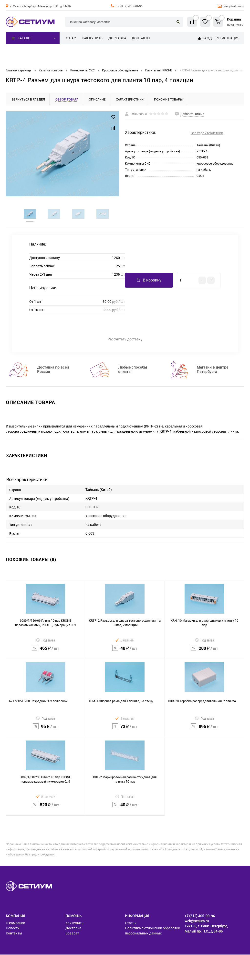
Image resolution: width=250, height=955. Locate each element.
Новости (13, 928)
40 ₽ (124, 808)
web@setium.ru (234, 6)
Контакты (141, 38)
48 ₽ (124, 651)
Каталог (22, 38)
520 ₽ (45, 808)
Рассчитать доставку (125, 339)
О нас (71, 38)
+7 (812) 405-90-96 (129, 6)
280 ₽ (204, 651)
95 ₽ (45, 730)
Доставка (117, 38)
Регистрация (227, 38)
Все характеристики (207, 133)
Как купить (92, 38)
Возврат (72, 933)
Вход (207, 38)
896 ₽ (204, 730)
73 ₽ (124, 730)
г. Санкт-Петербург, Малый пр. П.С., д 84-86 (40, 6)
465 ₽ (45, 651)
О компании (15, 923)
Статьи (130, 923)
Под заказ (45, 640)
